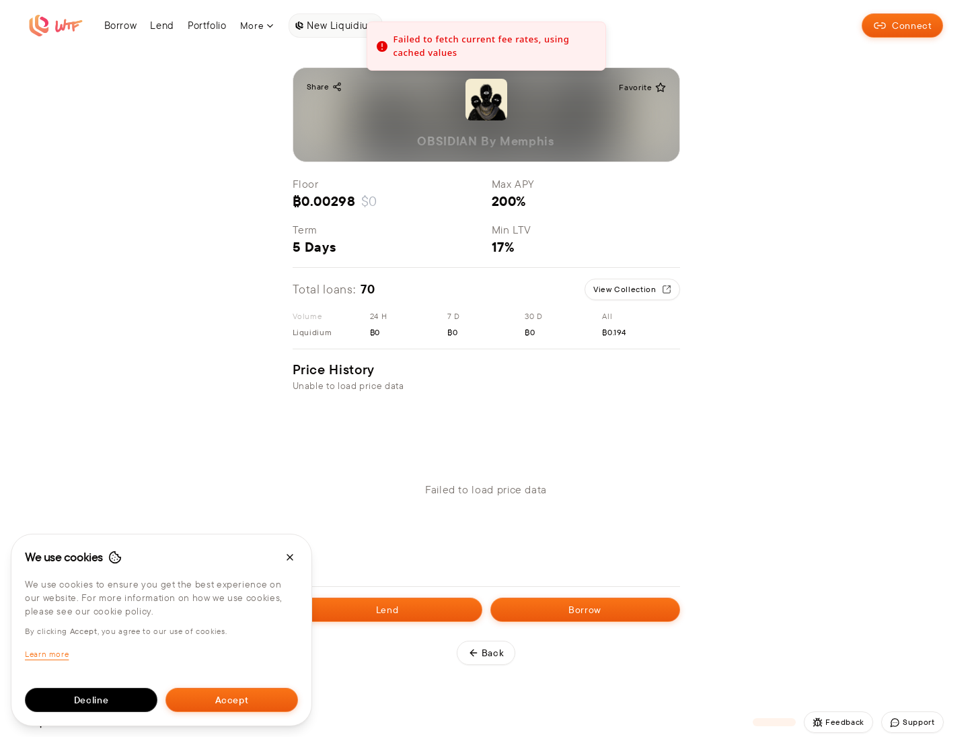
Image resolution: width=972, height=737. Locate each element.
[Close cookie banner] (290, 557)
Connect (902, 25)
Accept (232, 700)
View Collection (632, 289)
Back (486, 653)
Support (912, 722)
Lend (387, 610)
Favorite (642, 87)
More (258, 26)
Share (324, 86)
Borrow (584, 610)
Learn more (47, 654)
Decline (91, 700)
